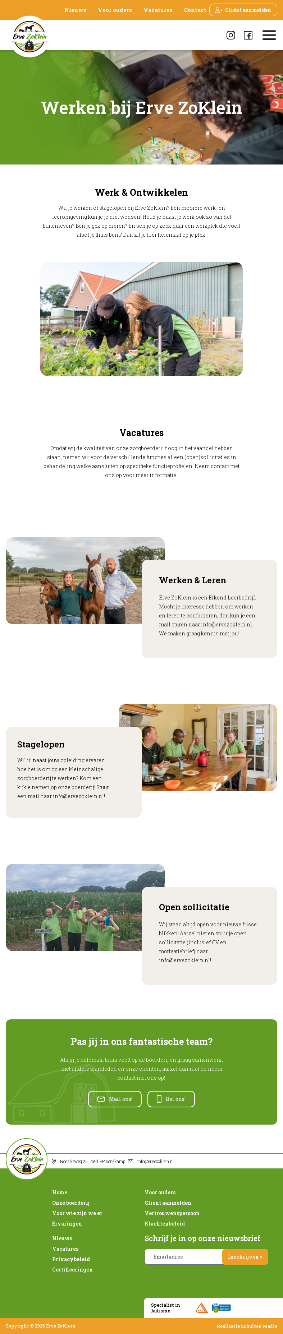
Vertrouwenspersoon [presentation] (172, 1213)
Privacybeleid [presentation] (71, 1259)
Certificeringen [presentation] (72, 1269)
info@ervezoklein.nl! (185, 960)
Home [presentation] (59, 1192)
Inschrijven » (245, 1256)
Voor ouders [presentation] (115, 9)
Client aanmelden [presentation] (168, 1202)
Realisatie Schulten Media (247, 1326)
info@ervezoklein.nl (226, 624)
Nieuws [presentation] (75, 9)
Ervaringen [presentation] (67, 1223)
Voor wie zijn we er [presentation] (77, 1213)
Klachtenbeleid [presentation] (165, 1223)
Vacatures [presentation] (158, 9)
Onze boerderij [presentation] (71, 1202)
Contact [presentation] (195, 9)
